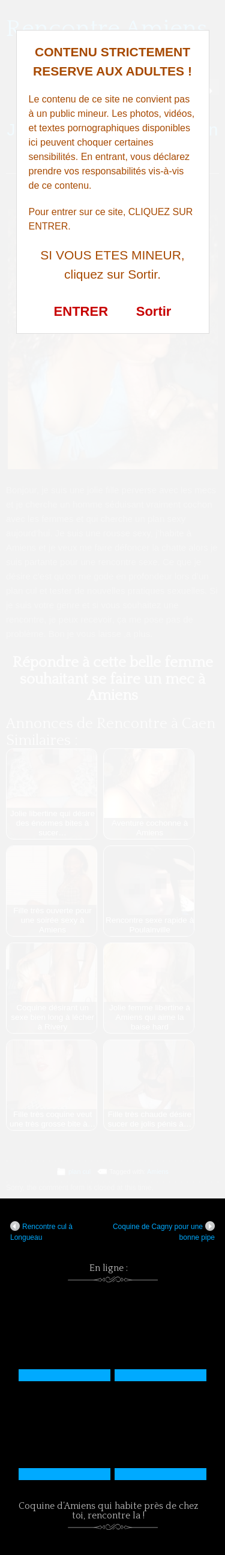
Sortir (154, 311)
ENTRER (81, 311)
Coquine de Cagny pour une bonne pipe (164, 1231)
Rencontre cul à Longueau (41, 1231)
